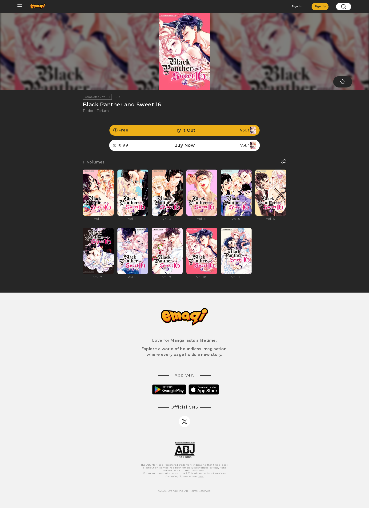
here (201, 476)
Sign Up (320, 6)
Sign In (296, 6)
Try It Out (184, 130)
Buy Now (184, 145)
